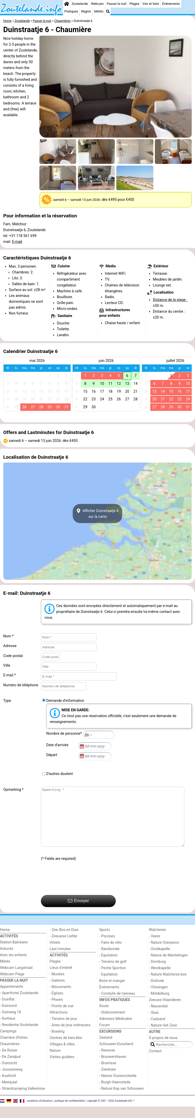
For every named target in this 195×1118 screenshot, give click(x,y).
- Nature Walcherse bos (168, 986)
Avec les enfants (13, 966)
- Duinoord (8, 1017)
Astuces (6, 960)
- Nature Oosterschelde (118, 1087)
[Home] (66, 4)
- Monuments (60, 998)
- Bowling (57, 1043)
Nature (55, 1062)
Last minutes (60, 960)
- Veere (154, 947)
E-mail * (9, 675)
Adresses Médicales (115, 1030)
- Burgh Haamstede (115, 1093)
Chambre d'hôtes (13, 1049)
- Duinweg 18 (10, 1023)
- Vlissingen (158, 998)
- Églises (56, 1005)
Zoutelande (80, 4)
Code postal (13, 656)
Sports (104, 941)
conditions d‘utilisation (39, 1112)
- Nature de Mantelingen (168, 967)
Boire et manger (112, 992)
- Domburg (157, 973)
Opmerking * (13, 789)
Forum (104, 1036)
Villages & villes (62, 1056)
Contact (155, 1062)
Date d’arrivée (58, 745)
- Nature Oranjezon (164, 954)
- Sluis (154, 1024)
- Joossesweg (11, 1081)
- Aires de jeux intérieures (70, 1036)
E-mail (17, 242)
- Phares (56, 1011)
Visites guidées (62, 1068)
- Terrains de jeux (63, 1030)
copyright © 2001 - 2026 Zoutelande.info (109, 1112)
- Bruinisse (107, 1074)
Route (104, 1017)
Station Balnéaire (14, 954)
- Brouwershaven (112, 1068)
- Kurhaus (7, 1030)
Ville (6, 665)
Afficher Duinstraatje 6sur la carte (97, 513)
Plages (134, 4)
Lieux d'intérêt (61, 979)
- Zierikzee (107, 1081)
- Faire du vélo (110, 954)
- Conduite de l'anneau (117, 1005)
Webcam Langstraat (16, 979)
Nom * (8, 636)
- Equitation (108, 986)
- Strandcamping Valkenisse (22, 1100)
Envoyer (78, 912)
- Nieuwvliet (158, 1018)
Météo (98, 11)
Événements (171, 4)
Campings (8, 1043)
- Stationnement (112, 1024)
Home (5, 941)
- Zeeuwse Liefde (63, 947)
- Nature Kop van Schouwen (121, 1100)
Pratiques (71, 11)
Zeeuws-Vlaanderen (165, 1011)
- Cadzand (157, 1030)
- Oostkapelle (159, 960)
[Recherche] (108, 11)
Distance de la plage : (170, 300)
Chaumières (10, 1055)
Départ (52, 755)
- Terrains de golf (112, 973)
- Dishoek (156, 992)
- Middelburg (159, 1005)
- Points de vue (62, 1017)
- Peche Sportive (112, 979)
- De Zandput (10, 1068)
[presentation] (79, 890)
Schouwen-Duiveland (116, 1055)
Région (86, 11)
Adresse (10, 646)
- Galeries (57, 992)
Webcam (97, 4)
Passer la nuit (116, 4)
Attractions (59, 1024)
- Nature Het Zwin (163, 1037)
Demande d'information (65, 701)
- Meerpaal (8, 1093)
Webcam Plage (12, 985)
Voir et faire (150, 4)
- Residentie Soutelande (19, 1036)
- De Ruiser (8, 1062)
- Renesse (107, 1062)
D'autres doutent (59, 774)
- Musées (57, 985)
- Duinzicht (8, 1074)
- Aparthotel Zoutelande (19, 1004)
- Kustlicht (8, 1087)
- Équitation (108, 967)
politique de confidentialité (69, 1112)
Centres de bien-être (66, 1049)
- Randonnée (109, 960)
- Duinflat (7, 1011)
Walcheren (157, 941)
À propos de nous (163, 1049)
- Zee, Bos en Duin (64, 941)
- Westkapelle (160, 979)
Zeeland (105, 1049)
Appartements (11, 998)
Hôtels (55, 954)
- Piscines (107, 947)
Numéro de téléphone (20, 685)
